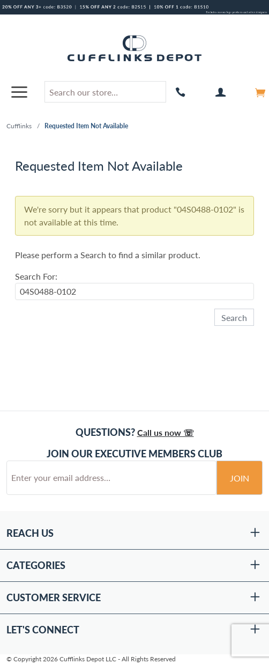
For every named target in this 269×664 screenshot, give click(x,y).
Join (239, 478)
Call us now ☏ (165, 432)
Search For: (36, 276)
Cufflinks (19, 126)
